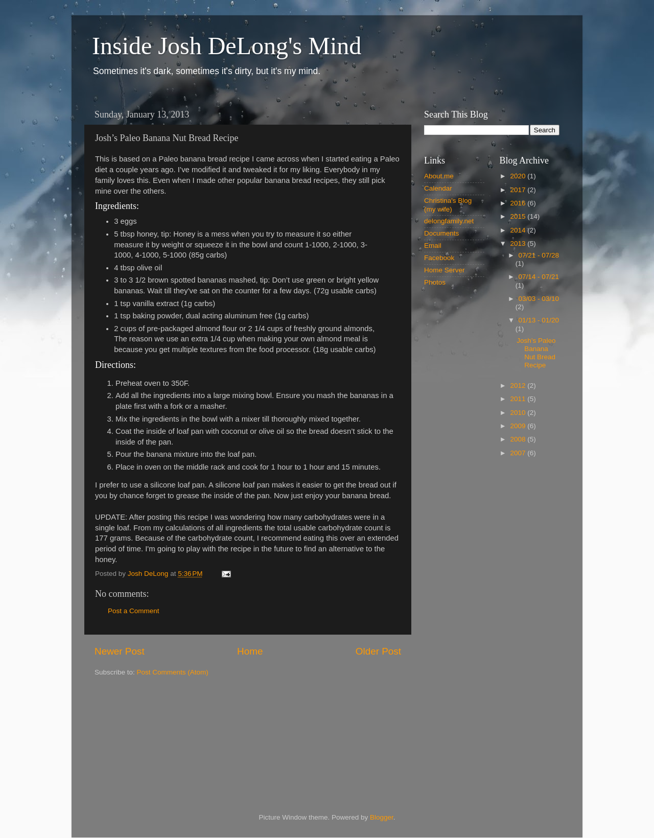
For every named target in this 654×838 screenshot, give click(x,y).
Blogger (381, 817)
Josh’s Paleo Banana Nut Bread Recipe (536, 353)
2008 (518, 439)
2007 (518, 453)
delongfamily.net (449, 221)
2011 (518, 399)
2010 (518, 412)
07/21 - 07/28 (539, 255)
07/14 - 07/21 (539, 277)
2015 (518, 216)
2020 (518, 176)
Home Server (444, 270)
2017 (518, 190)
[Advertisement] (491, 629)
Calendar (438, 188)
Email (432, 245)
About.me (439, 176)
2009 (518, 426)
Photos (435, 282)
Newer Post (120, 651)
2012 (518, 385)
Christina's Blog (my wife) (448, 205)
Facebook (439, 258)
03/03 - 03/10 (539, 298)
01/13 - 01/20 (539, 320)
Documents (441, 233)
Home (250, 651)
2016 (518, 203)
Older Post (378, 651)
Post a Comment (133, 611)
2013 (518, 243)
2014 (518, 230)
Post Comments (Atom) (172, 672)
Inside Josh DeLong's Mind (226, 45)
